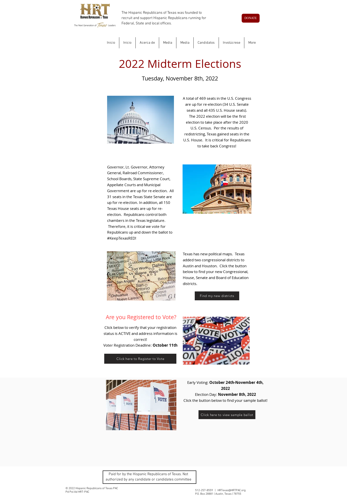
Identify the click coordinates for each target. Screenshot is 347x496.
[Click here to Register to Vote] (140, 359)
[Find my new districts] (217, 295)
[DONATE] (251, 18)
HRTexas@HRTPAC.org (232, 490)
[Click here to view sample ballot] (227, 414)
